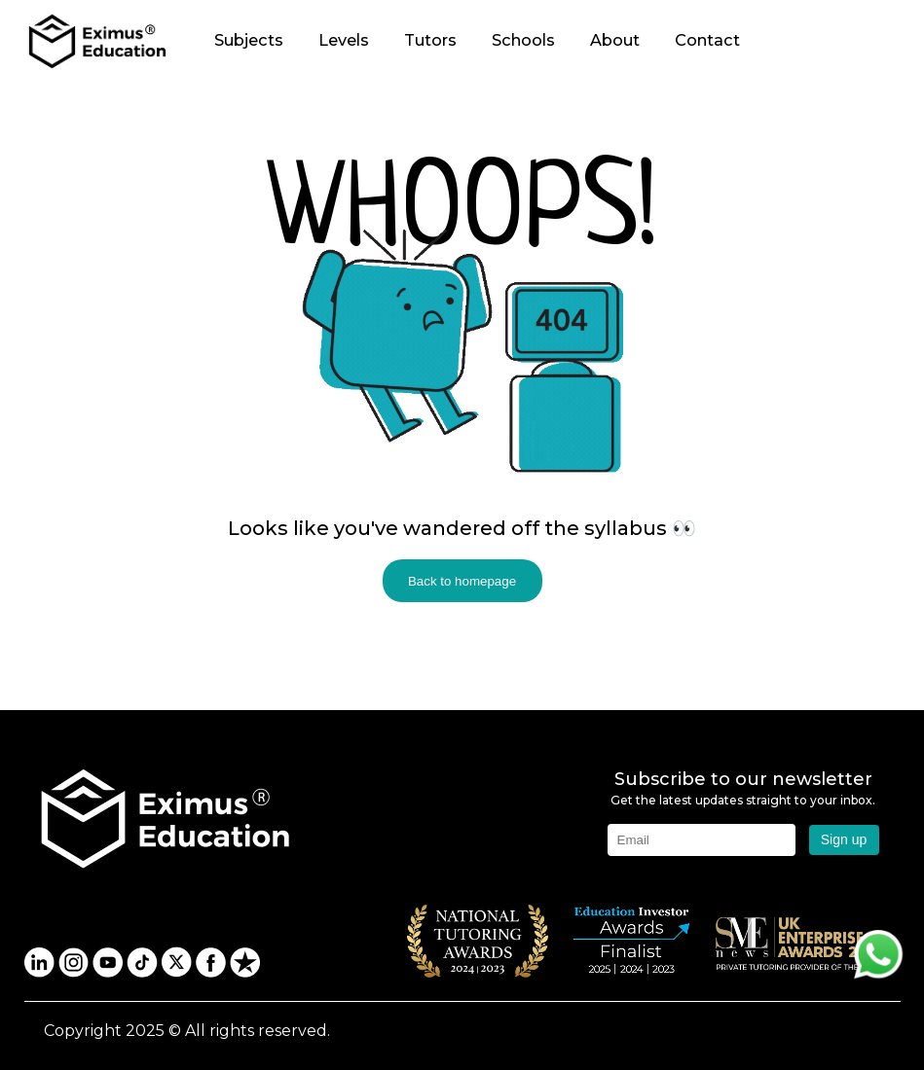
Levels (343, 40)
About (615, 40)
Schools (523, 40)
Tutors (430, 40)
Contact (707, 40)
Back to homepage (462, 581)
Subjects (248, 40)
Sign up (844, 839)
